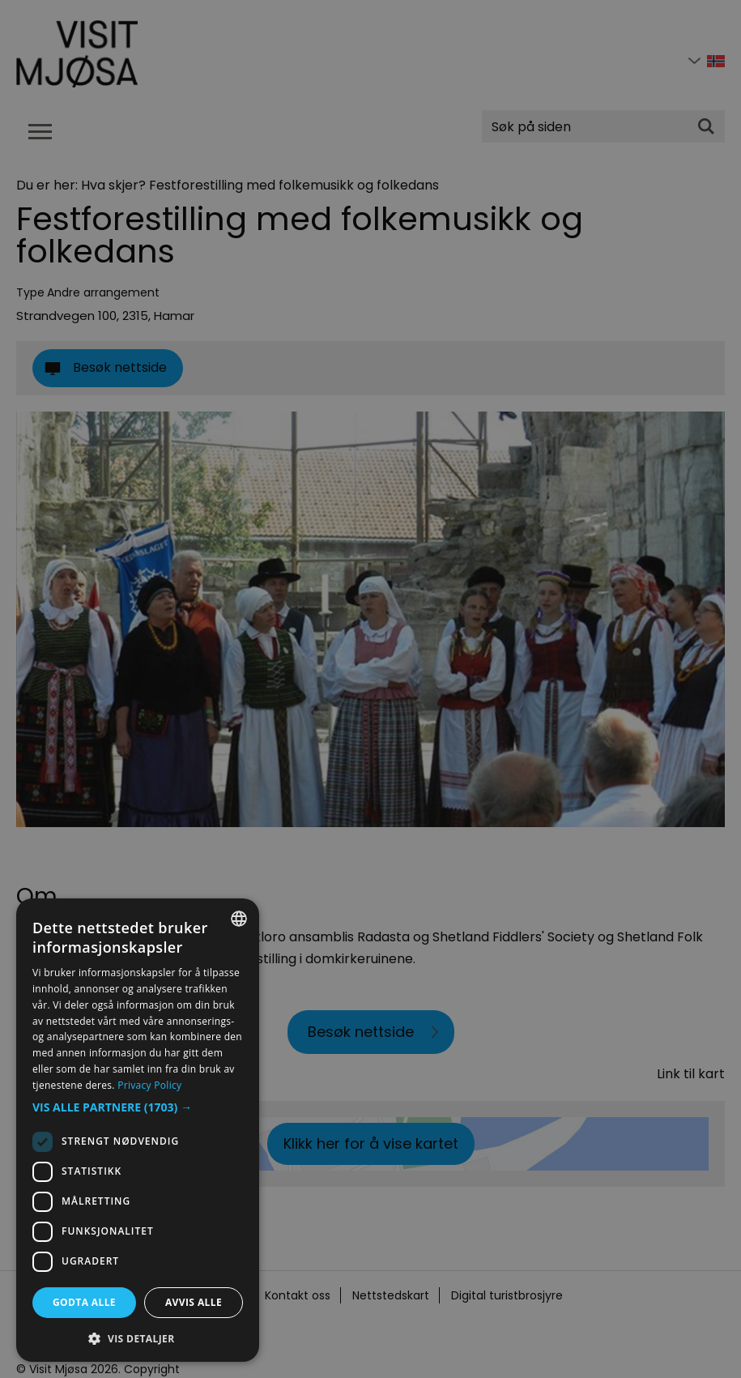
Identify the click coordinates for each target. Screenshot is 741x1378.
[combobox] (239, 919)
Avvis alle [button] (193, 1302)
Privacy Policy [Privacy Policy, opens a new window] (149, 1085)
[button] (137, 1107)
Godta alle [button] (84, 1302)
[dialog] (137, 1130)
